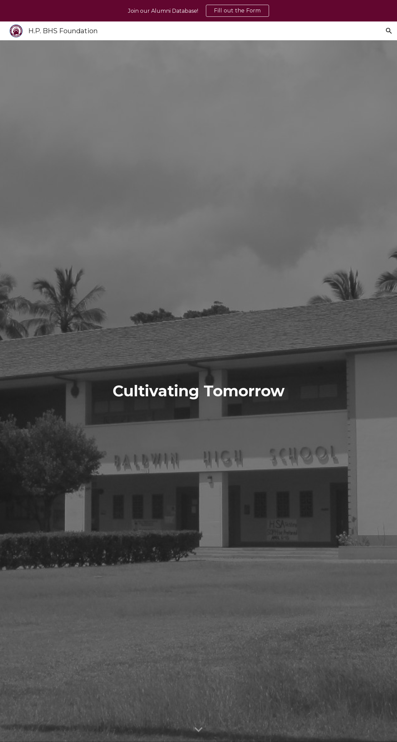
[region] (198, 10)
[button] (389, 31)
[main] (199, 391)
